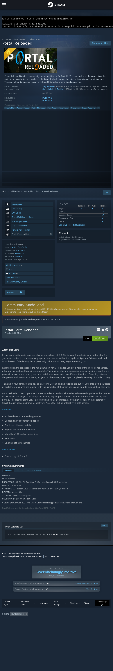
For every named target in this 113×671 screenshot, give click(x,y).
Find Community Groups (16, 283)
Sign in (5, 193)
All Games (6, 41)
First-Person (52, 110)
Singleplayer (75, 110)
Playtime (74, 605)
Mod (33, 110)
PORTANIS (47, 100)
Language (43, 605)
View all (104, 527)
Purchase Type (24, 605)
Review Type (7, 605)
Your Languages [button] (17, 616)
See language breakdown (13, 558)
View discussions (13, 279)
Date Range (57, 605)
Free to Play (9, 110)
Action (19, 110)
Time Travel (63, 110)
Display (87, 605)
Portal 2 (18, 258)
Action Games (19, 41)
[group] (56, 616)
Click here (73, 311)
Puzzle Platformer (88, 110)
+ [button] (98, 110)
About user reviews (34, 558)
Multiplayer (41, 110)
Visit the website (14, 267)
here (12, 313)
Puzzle (26, 110)
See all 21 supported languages (72, 227)
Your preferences (52, 558)
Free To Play (23, 249)
